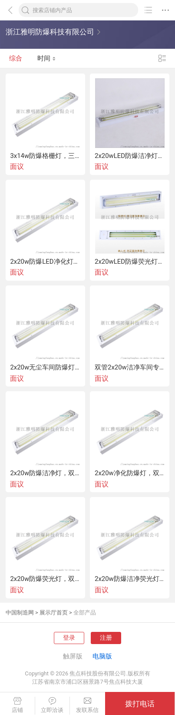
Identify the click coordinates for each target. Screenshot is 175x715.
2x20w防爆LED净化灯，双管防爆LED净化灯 (45, 261)
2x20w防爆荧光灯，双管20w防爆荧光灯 (45, 579)
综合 (15, 58)
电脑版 (102, 656)
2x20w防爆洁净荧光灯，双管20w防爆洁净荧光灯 (130, 579)
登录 (69, 637)
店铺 (17, 705)
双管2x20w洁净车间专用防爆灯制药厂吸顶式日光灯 (130, 367)
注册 (106, 637)
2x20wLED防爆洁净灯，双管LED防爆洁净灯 (130, 156)
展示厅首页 (54, 612)
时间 (46, 58)
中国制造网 (20, 612)
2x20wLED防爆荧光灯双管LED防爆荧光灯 (130, 261)
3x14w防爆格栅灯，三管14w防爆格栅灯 (45, 156)
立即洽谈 (52, 705)
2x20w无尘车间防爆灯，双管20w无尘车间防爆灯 (45, 367)
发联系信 (87, 705)
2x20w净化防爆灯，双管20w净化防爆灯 (130, 473)
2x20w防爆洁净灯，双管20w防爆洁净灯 (45, 473)
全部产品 (84, 612)
